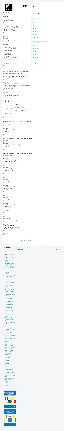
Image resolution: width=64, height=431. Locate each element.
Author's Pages (7, 379)
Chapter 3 (35, 20)
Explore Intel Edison (9, 317)
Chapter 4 (35, 22)
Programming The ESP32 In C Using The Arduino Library (10, 268)
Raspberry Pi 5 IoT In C (10, 372)
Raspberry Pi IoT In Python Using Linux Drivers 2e (9, 369)
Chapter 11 (35, 40)
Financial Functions (9, 319)
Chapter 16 (35, 54)
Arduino (6, 260)
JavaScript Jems (8, 303)
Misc (6, 313)
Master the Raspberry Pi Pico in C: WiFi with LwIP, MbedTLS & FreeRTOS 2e (10, 338)
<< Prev (23, 240)
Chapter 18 (35, 60)
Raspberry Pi (7, 354)
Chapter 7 (35, 28)
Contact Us (6, 385)
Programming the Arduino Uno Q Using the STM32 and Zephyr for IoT (10, 263)
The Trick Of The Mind (9, 378)
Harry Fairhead (8, 384)
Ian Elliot (6, 381)
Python (6, 341)
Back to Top (58, 249)
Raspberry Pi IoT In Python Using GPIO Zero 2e (10, 365)
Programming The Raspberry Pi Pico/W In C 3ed (10, 330)
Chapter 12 (35, 43)
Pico (5, 326)
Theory (6, 373)
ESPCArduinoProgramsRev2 (39, 17)
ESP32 (6, 280)
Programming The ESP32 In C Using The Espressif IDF (10, 287)
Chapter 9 (35, 34)
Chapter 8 (35, 31)
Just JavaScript (8, 308)
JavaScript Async (8, 298)
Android (6, 252)
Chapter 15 (35, 51)
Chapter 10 (35, 37)
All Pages (35, 63)
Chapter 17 (35, 57)
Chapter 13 (35, 45)
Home (5, 250)
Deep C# (7, 325)
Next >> (29, 240)
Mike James (7, 382)
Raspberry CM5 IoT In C (10, 359)
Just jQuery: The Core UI (10, 307)
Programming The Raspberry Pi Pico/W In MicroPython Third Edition (10, 334)
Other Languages (8, 320)
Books (5, 251)
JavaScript (7, 297)
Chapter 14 (35, 48)
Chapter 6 (35, 25)
